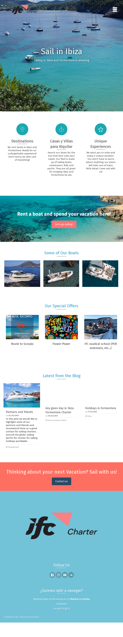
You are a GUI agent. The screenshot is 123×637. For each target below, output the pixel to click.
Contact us (61, 481)
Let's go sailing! (64, 224)
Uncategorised (13, 447)
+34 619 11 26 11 (61, 608)
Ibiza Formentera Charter (57, 420)
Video (89, 416)
